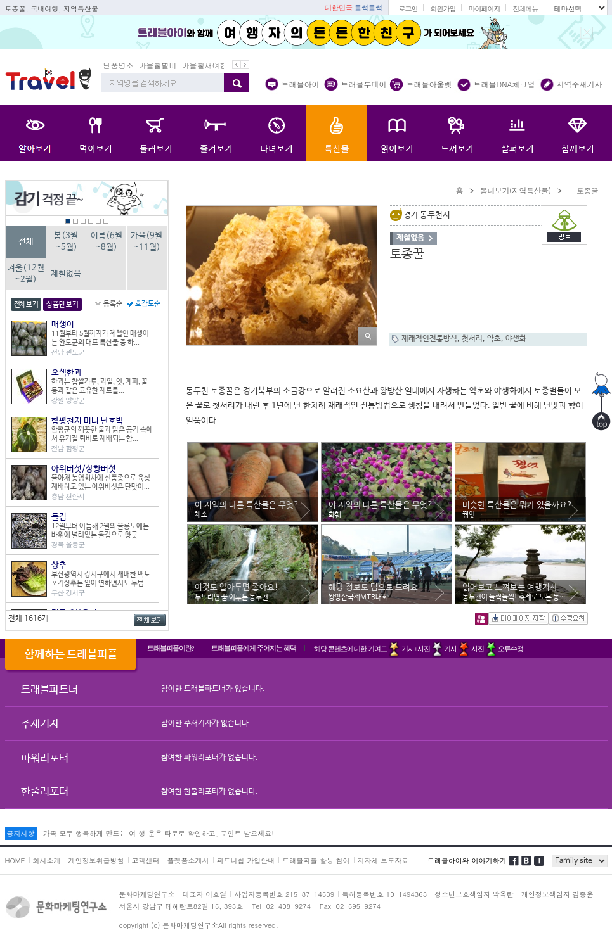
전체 (26, 241)
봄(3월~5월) (66, 241)
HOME (15, 860)
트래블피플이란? (170, 648)
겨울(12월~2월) (26, 274)
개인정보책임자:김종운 (557, 894)
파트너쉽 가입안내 (246, 860)
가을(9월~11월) (146, 241)
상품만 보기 (62, 304)
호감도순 (147, 304)
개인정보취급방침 (96, 860)
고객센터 (146, 860)
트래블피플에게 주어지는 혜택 (253, 648)
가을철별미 (158, 65)
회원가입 (442, 8)
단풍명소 (118, 65)
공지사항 (21, 833)
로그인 (407, 8)
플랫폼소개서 (188, 860)
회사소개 (47, 860)
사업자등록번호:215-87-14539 (284, 894)
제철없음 (66, 274)
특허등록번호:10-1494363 (384, 894)
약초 (494, 338)
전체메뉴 (525, 8)
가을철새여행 (205, 65)
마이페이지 (484, 8)
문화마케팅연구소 (147, 894)
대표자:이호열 (205, 894)
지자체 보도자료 (383, 860)
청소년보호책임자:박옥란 (474, 894)
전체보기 (26, 304)
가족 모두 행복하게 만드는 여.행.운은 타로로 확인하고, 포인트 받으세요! (158, 833)
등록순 (112, 304)
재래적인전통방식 (429, 338)
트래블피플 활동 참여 (315, 860)
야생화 (515, 338)
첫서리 (472, 338)
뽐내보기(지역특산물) (515, 190)
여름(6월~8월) (106, 241)
